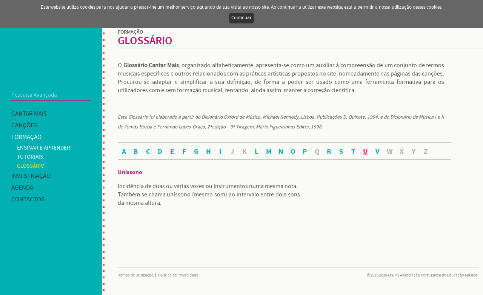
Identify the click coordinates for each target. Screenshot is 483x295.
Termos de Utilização (135, 275)
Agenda (22, 188)
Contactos (28, 199)
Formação (26, 137)
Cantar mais (29, 114)
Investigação (31, 176)
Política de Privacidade (178, 275)
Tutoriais (30, 157)
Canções (24, 125)
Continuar (241, 18)
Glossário (31, 166)
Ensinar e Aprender (43, 148)
